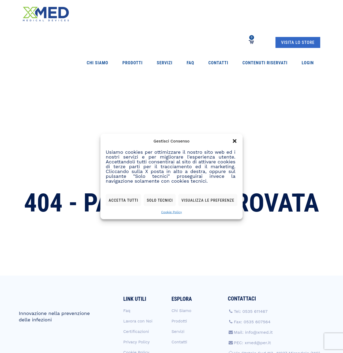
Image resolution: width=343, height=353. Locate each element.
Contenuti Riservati (202, 14)
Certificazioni (136, 275)
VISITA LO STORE (298, 14)
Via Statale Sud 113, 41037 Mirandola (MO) (277, 296)
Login (235, 14)
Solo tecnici (160, 200)
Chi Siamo (85, 14)
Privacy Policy (136, 285)
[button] (234, 141)
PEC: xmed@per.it (252, 286)
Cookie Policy (171, 212)
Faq (148, 14)
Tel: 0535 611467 (250, 255)
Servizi (132, 14)
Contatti (166, 14)
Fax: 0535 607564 (252, 265)
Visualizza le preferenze (207, 200)
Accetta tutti (123, 200)
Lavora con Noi (137, 264)
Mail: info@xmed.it (253, 276)
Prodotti (110, 14)
